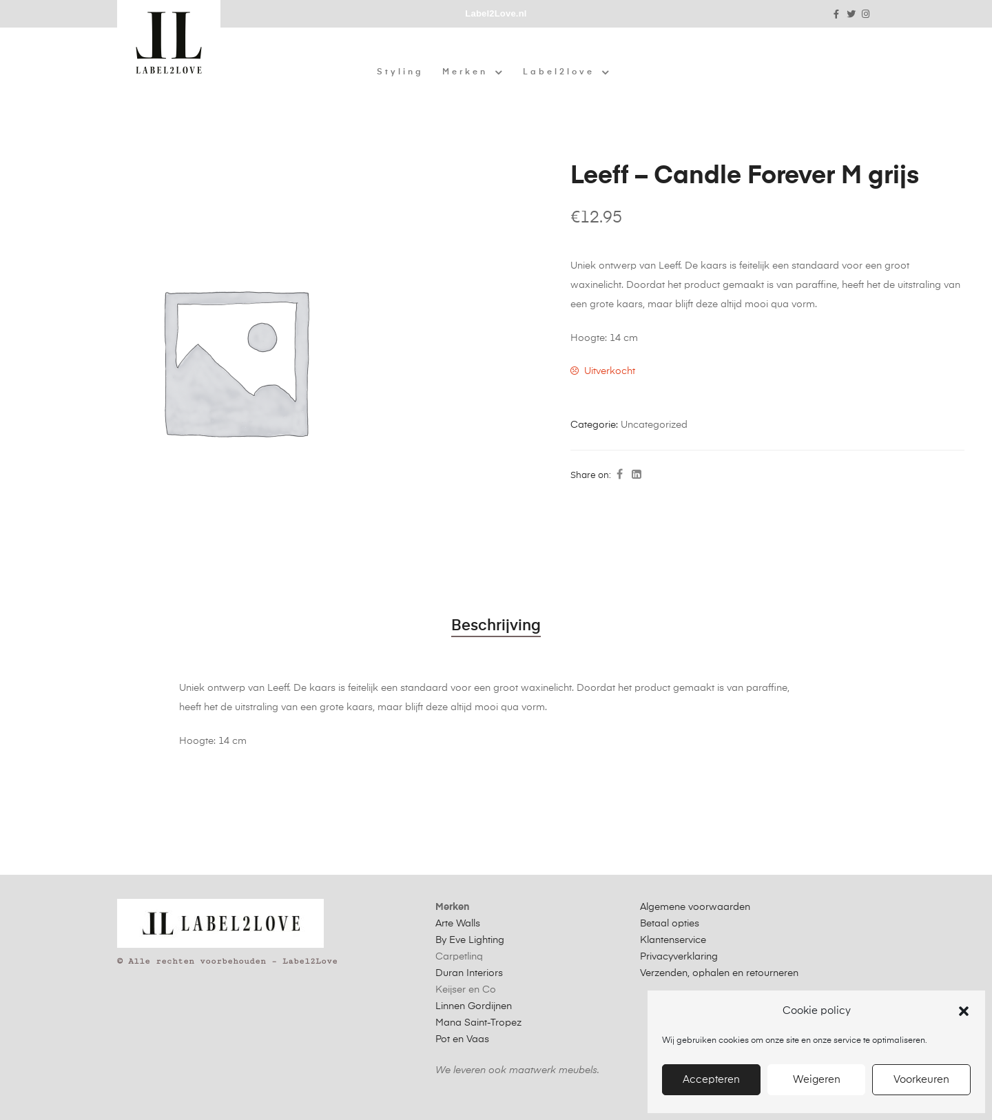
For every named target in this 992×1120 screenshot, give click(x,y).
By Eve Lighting (469, 940)
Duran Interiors (469, 973)
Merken (473, 72)
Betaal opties (669, 924)
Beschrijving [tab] (496, 626)
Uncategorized (654, 425)
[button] (964, 1011)
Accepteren (711, 1080)
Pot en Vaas (462, 1039)
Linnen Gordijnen (473, 1006)
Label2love (567, 72)
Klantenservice (673, 940)
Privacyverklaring (679, 957)
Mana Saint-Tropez (478, 1023)
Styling (400, 72)
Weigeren (816, 1080)
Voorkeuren (921, 1080)
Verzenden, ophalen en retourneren (719, 973)
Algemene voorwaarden (695, 907)
